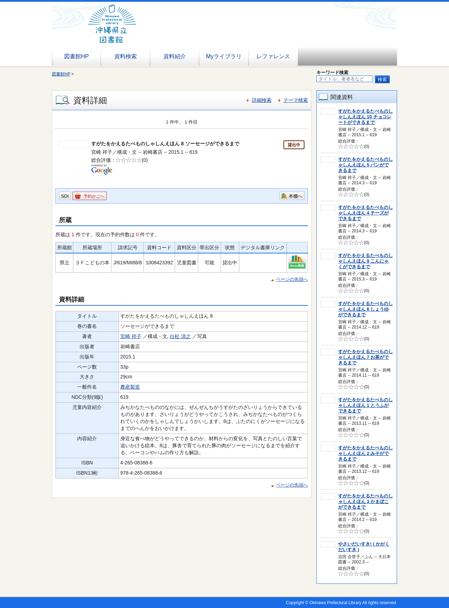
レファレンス (273, 56)
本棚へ (295, 196)
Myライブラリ (223, 56)
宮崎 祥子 (130, 336)
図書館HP (76, 56)
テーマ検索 (295, 100)
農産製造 (130, 387)
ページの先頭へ (292, 279)
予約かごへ (94, 196)
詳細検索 (262, 100)
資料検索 (125, 56)
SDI (65, 196)
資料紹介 (174, 56)
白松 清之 (180, 336)
